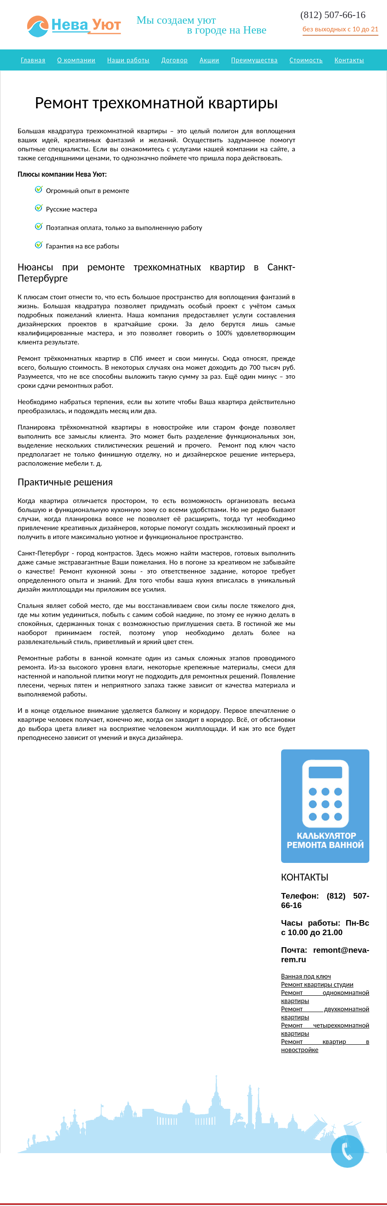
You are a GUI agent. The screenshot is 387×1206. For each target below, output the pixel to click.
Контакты (349, 60)
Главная (33, 60)
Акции (210, 60)
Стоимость (306, 60)
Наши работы (128, 60)
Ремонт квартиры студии (317, 984)
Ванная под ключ (306, 976)
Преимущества (254, 60)
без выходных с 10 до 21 (340, 29)
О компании (76, 60)
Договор (174, 60)
